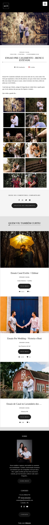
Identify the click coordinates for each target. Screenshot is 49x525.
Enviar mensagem (25, 497)
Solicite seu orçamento (24, 205)
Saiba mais (24, 481)
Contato (24, 514)
